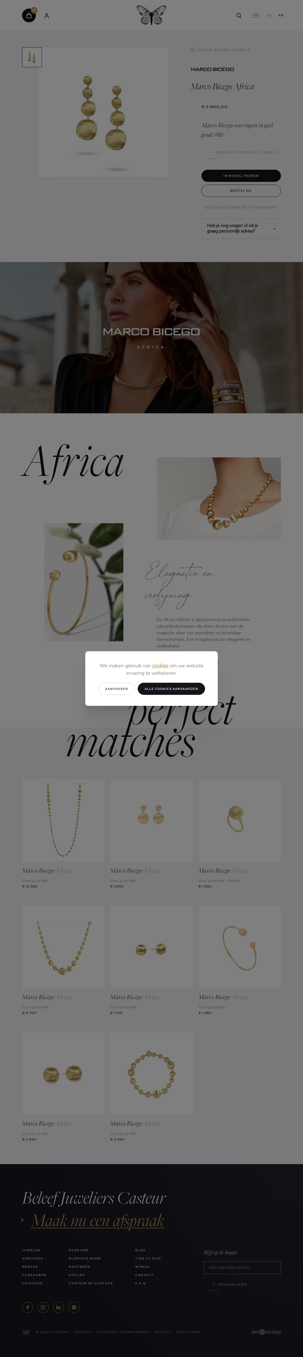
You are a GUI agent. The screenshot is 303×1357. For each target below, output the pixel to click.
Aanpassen (116, 688)
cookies (160, 665)
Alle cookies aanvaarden (171, 688)
